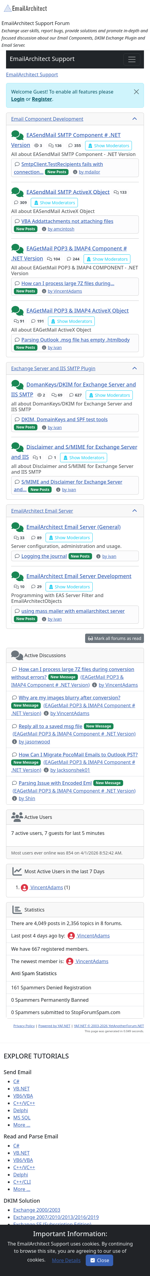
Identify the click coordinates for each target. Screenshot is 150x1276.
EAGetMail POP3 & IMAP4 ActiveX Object (78, 310)
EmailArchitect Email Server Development (79, 576)
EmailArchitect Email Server (42, 511)
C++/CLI (22, 1182)
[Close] (136, 91)
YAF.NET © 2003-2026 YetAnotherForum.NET (109, 1025)
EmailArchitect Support (42, 59)
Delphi (20, 1110)
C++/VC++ (24, 1103)
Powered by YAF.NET (54, 1025)
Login (17, 99)
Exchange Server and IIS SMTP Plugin (53, 368)
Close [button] (99, 1260)
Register (42, 99)
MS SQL (21, 1117)
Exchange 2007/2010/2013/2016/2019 (56, 1217)
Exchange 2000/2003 (36, 1210)
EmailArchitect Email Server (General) (74, 526)
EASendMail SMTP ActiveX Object (68, 191)
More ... (21, 1125)
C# (16, 1081)
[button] (18, 135)
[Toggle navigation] (131, 59)
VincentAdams (42, 887)
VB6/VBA (23, 1096)
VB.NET (21, 1088)
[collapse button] (135, 119)
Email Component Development (47, 119)
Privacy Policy (24, 1025)
